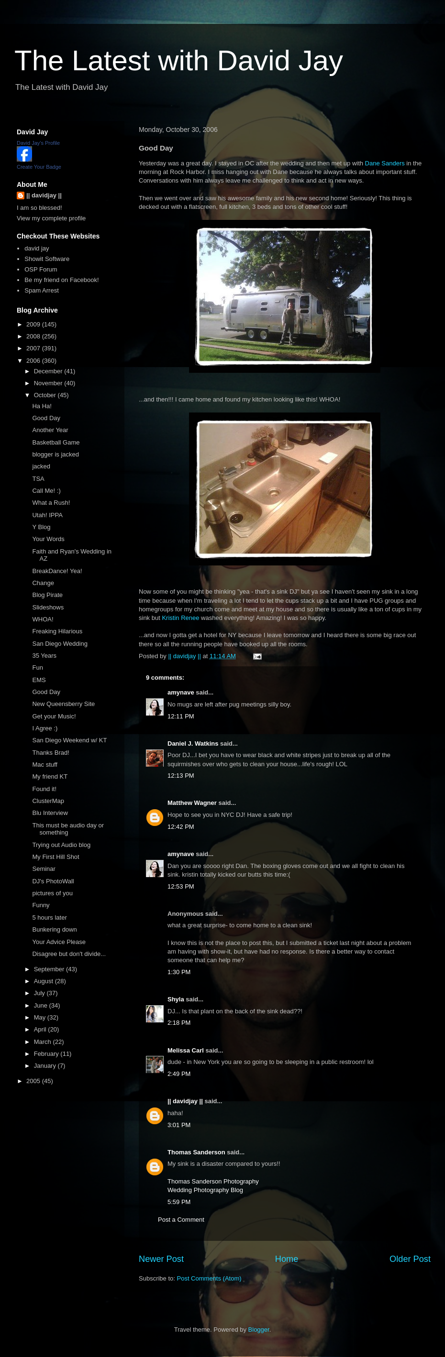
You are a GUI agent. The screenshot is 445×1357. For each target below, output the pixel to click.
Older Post (410, 1259)
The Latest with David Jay (178, 60)
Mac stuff (44, 764)
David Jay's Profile (38, 143)
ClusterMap (48, 800)
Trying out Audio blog (61, 844)
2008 (34, 336)
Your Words (48, 539)
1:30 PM (178, 972)
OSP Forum (40, 269)
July (40, 993)
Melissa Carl (185, 1050)
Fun (37, 667)
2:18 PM (178, 1022)
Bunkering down (54, 929)
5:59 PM (178, 1201)
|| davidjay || (185, 1101)
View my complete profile (51, 218)
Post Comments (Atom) (209, 1278)
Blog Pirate (47, 594)
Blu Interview (49, 812)
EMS (38, 680)
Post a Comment (181, 1219)
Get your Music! (54, 716)
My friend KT (49, 776)
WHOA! (42, 619)
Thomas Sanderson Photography (213, 1181)
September (50, 969)
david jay (36, 248)
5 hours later (49, 917)
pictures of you (52, 893)
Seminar (43, 868)
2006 (34, 360)
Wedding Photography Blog (205, 1190)
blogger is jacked (55, 454)
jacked (41, 466)
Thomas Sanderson (196, 1152)
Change (43, 582)
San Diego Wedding (59, 643)
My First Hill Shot (55, 856)
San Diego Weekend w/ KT (69, 740)
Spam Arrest (41, 290)
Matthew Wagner (192, 802)
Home (287, 1259)
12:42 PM (180, 826)
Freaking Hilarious (57, 631)
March (43, 1041)
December (49, 371)
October (46, 395)
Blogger (258, 1329)
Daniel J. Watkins (192, 743)
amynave (180, 692)
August (44, 981)
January (46, 1065)
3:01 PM (178, 1125)
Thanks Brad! (50, 752)
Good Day (46, 418)
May (40, 1017)
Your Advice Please (59, 941)
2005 (34, 1081)
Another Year (50, 430)
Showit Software (46, 258)
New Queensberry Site (63, 703)
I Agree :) (44, 728)
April (41, 1029)
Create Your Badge (39, 167)
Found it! (44, 788)
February (47, 1053)
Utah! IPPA (47, 515)
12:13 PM (180, 775)
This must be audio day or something (68, 829)
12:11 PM (180, 716)
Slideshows (48, 607)
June (41, 1005)
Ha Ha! (41, 406)
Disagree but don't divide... (69, 953)
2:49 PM (178, 1073)
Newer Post (161, 1259)
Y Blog (41, 527)
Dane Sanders (385, 163)
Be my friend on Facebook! (61, 279)
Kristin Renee (180, 617)
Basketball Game (55, 442)
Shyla (175, 999)
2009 (34, 324)
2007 (34, 348)
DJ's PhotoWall (53, 881)
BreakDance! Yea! (57, 571)
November (49, 383)
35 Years (44, 655)
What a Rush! (51, 502)
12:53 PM (180, 886)
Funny (40, 905)
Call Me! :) (46, 490)
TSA (38, 478)
